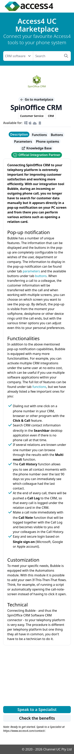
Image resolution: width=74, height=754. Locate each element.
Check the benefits (37, 718)
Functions (39, 135)
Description (19, 134)
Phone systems (47, 141)
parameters (31, 271)
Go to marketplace (36, 99)
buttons (41, 276)
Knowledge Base (37, 148)
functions (39, 387)
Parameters (23, 141)
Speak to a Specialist (36, 709)
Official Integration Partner (36, 155)
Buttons (57, 135)
